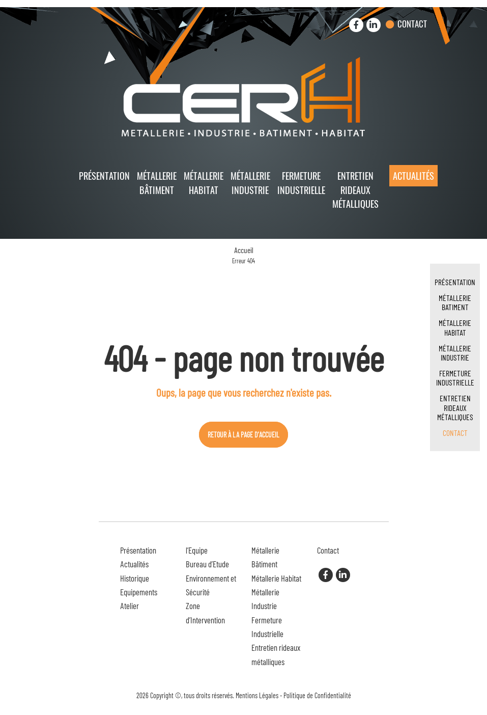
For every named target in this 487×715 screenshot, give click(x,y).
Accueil (243, 250)
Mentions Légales (257, 695)
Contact (412, 23)
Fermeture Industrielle (301, 182)
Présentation (104, 175)
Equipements (138, 592)
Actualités (413, 175)
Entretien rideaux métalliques (355, 189)
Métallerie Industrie (250, 182)
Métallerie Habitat (203, 182)
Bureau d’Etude (207, 564)
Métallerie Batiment (455, 302)
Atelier (129, 605)
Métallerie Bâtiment (157, 182)
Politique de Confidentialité (317, 695)
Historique (134, 578)
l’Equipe (197, 550)
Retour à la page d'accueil (243, 434)
